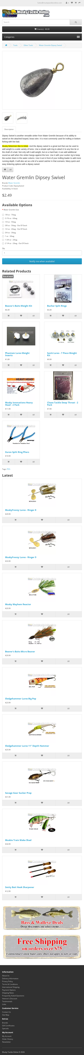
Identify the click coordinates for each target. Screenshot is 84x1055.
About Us (5, 975)
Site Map (5, 1015)
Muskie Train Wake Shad (18, 840)
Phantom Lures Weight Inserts (17, 354)
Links (4, 1004)
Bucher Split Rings (57, 305)
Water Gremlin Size (11, 209)
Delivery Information (10, 978)
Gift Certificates (8, 1025)
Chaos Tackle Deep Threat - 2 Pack (62, 403)
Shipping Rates (8, 993)
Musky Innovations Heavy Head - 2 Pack (19, 403)
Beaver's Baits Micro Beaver (20, 651)
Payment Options (9, 990)
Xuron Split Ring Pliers (17, 452)
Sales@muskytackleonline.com (49, 3)
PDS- (9, 469)
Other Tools (28, 45)
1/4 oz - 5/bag (9, 222)
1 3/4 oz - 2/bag (9, 240)
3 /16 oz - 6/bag (9, 218)
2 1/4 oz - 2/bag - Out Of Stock (15, 243)
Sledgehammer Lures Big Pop (20, 698)
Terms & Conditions (10, 984)
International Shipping (11, 987)
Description (9, 129)
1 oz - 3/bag (8, 236)
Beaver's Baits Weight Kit (18, 305)
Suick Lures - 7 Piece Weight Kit (62, 354)
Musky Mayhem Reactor (18, 604)
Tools (15, 45)
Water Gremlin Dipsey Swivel (50, 45)
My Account (6, 1036)
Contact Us (6, 1012)
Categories (42, 37)
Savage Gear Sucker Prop (18, 792)
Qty (3, 248)
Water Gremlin (14, 183)
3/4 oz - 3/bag (9, 232)
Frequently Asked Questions (13, 995)
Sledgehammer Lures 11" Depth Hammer (27, 745)
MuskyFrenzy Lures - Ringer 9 (20, 557)
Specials (5, 1028)
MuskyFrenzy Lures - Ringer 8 (20, 510)
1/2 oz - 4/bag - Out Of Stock (14, 229)
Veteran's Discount (9, 998)
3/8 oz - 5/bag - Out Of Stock (14, 225)
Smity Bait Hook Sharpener (19, 887)
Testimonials (7, 1001)
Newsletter (6, 1042)
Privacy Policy (7, 981)
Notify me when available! (42, 261)
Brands (5, 1023)
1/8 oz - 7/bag (9, 214)
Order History (7, 1039)
